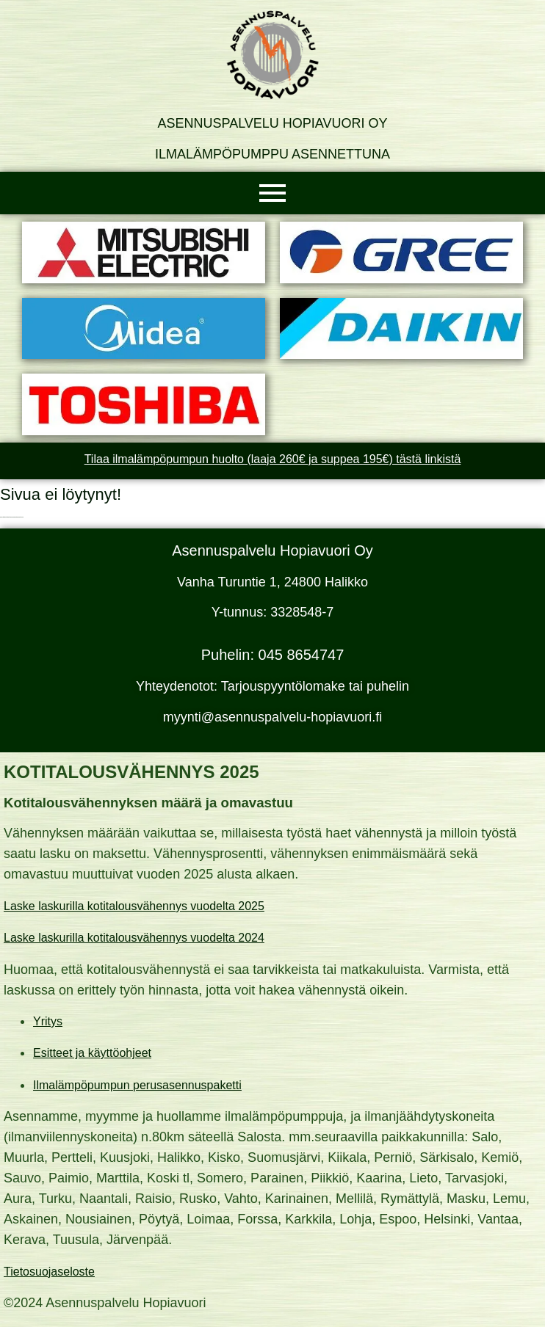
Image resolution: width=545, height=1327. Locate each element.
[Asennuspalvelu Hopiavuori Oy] (272, 55)
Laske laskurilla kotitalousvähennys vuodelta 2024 (134, 937)
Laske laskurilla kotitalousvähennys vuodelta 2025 (134, 906)
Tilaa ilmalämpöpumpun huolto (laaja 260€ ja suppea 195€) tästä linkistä (272, 459)
